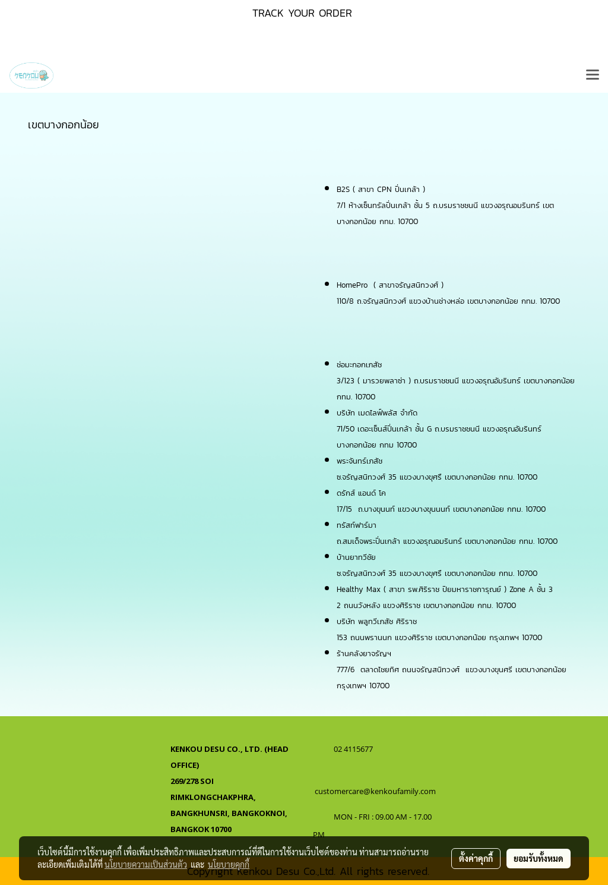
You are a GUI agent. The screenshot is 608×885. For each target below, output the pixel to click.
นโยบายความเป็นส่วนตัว (145, 864)
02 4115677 (354, 749)
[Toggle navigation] (593, 75)
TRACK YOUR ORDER (302, 13)
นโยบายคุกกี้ (228, 864)
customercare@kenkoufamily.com (375, 791)
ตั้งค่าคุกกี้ (476, 858)
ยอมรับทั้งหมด (538, 858)
